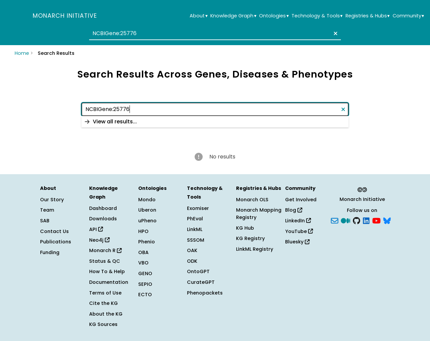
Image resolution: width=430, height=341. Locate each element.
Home (22, 53)
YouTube (299, 231)
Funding (49, 252)
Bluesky (297, 241)
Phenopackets (205, 293)
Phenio (146, 241)
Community (408, 16)
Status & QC (104, 261)
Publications (55, 241)
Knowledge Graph (233, 16)
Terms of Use (105, 293)
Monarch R (105, 250)
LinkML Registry (254, 249)
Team (47, 210)
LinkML (194, 229)
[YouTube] (376, 220)
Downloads (103, 218)
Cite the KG (103, 303)
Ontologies (273, 16)
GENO (145, 273)
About (198, 16)
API (96, 229)
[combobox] (215, 33)
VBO (143, 262)
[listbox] (215, 121)
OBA (143, 252)
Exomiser (198, 208)
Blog (293, 210)
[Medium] (345, 220)
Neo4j (99, 240)
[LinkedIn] (366, 220)
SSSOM (195, 240)
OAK (192, 250)
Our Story (52, 199)
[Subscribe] (334, 220)
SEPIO (145, 284)
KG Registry (250, 238)
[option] (215, 121)
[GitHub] (356, 220)
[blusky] (387, 220)
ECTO (145, 294)
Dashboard (103, 208)
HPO (143, 231)
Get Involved (300, 199)
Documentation (108, 282)
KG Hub (245, 228)
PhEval (195, 218)
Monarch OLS (252, 199)
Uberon (147, 210)
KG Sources (103, 324)
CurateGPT (201, 282)
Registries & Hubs (368, 16)
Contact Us (54, 231)
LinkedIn (298, 220)
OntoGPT (198, 271)
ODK (192, 261)
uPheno (147, 220)
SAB (44, 220)
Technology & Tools (317, 16)
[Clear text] (334, 33)
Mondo (147, 199)
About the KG (106, 314)
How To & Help (107, 271)
